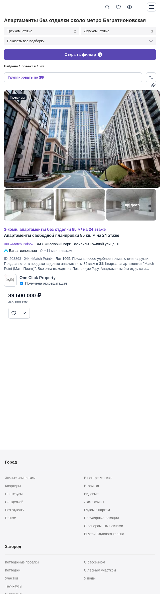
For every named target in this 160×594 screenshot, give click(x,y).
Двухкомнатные (118, 31)
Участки (11, 578)
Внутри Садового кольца (104, 534)
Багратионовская (23, 251)
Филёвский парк (58, 244)
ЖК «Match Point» (19, 244)
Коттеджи (12, 570)
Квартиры (13, 486)
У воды (90, 578)
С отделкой (14, 502)
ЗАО (39, 244)
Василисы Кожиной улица (94, 244)
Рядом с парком (97, 510)
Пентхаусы (14, 494)
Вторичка (91, 486)
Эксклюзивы (94, 502)
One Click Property (38, 278)
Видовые (91, 494)
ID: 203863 (12, 259)
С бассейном (94, 562)
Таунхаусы (13, 586)
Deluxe (10, 518)
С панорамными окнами (103, 526)
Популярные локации (101, 518)
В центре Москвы (98, 478)
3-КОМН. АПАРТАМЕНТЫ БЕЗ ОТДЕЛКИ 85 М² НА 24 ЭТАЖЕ (55, 229)
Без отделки (15, 510)
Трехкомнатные (41, 31)
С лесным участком (100, 570)
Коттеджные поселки (22, 562)
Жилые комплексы (20, 478)
